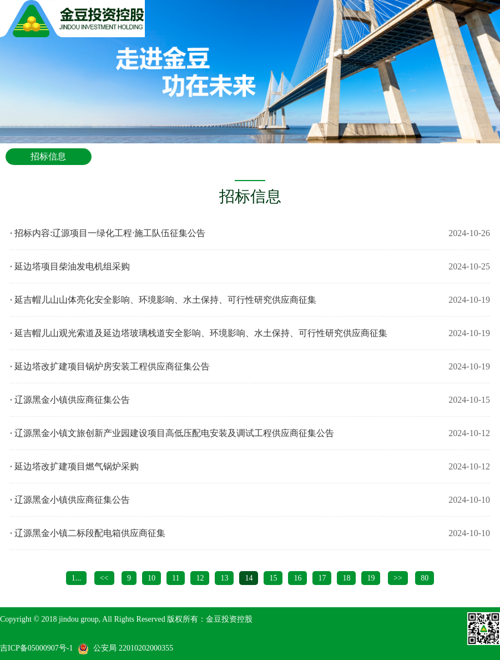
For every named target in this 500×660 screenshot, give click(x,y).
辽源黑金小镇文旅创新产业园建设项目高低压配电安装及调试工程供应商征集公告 (174, 433)
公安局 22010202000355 (133, 648)
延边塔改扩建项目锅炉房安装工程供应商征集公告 (112, 366)
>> (397, 578)
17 (322, 578)
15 (273, 578)
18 (346, 578)
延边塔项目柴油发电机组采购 (72, 266)
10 (151, 578)
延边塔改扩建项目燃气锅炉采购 (76, 466)
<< (104, 578)
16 (297, 578)
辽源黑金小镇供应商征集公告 (72, 399)
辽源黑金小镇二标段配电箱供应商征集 (89, 533)
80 (424, 578)
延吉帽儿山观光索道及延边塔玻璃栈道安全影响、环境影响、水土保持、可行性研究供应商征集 (200, 333)
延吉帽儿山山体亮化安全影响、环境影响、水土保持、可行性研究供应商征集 (165, 299)
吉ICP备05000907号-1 (36, 648)
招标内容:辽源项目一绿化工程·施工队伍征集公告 (109, 233)
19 (371, 578)
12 (200, 578)
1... (77, 578)
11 (175, 578)
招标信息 (48, 156)
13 (224, 578)
